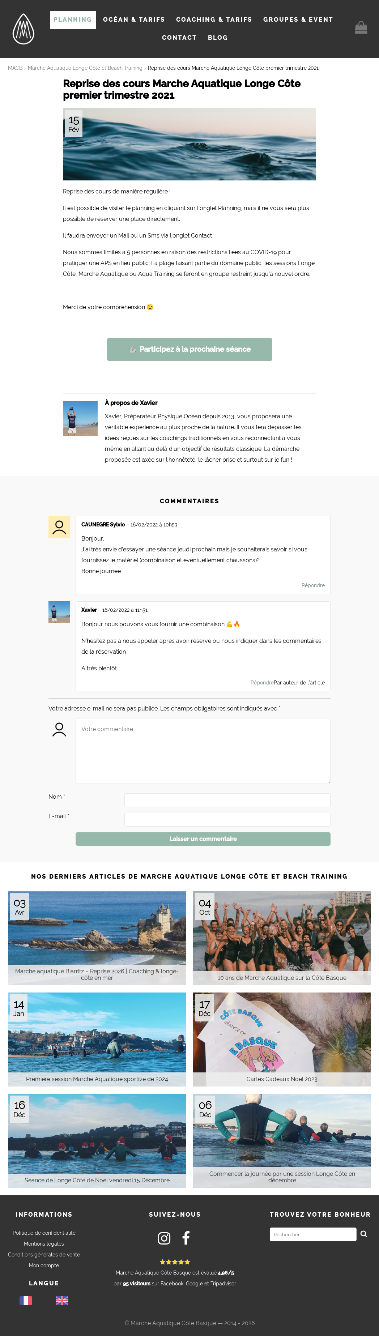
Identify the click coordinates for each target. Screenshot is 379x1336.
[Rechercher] (364, 1234)
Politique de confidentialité (44, 1233)
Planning (73, 19)
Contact (179, 37)
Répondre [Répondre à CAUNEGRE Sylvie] (313, 585)
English (62, 1300)
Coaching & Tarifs (214, 19)
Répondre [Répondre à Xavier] (262, 683)
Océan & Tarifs (134, 19)
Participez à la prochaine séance (190, 349)
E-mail (58, 816)
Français (26, 1300)
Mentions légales (44, 1244)
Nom (56, 796)
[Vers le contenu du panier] (361, 29)
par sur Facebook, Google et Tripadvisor (175, 1272)
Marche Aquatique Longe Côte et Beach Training (85, 68)
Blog (218, 37)
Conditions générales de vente (44, 1255)
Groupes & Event (298, 19)
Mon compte (44, 1265)
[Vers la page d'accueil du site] (23, 28)
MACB (15, 68)
